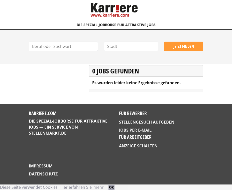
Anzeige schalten (138, 146)
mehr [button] (98, 187)
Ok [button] (111, 187)
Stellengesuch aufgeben (146, 122)
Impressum (41, 166)
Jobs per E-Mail (135, 130)
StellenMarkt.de (47, 133)
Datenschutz (43, 174)
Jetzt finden (183, 46)
